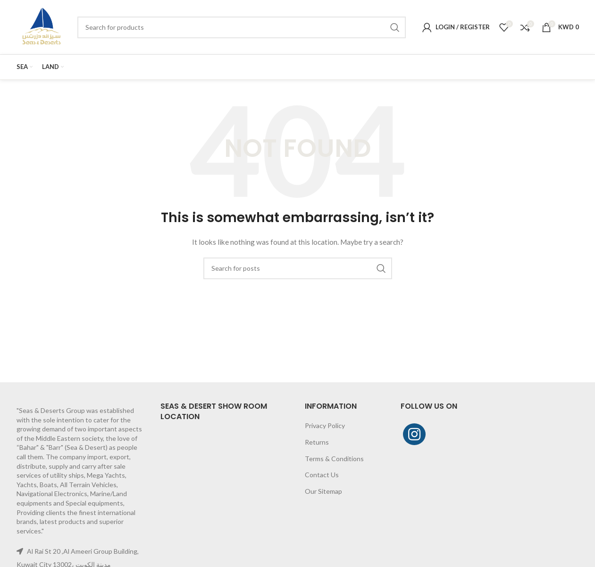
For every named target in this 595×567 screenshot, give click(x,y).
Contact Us (322, 475)
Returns (317, 442)
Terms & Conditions (334, 459)
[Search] (241, 27)
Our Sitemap (323, 491)
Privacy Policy (325, 425)
